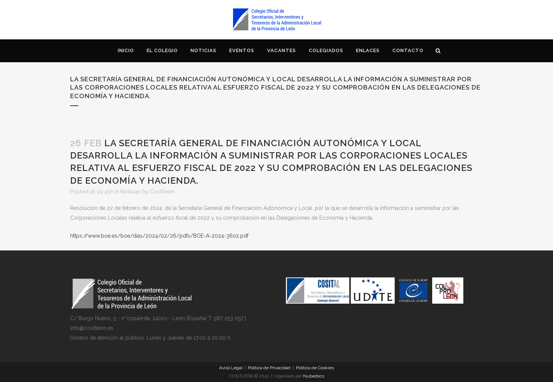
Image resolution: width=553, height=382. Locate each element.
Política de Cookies (315, 367)
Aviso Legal (230, 367)
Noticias (130, 192)
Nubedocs (313, 376)
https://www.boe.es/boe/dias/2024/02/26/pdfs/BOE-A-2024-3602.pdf (159, 236)
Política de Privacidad (269, 367)
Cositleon (162, 192)
